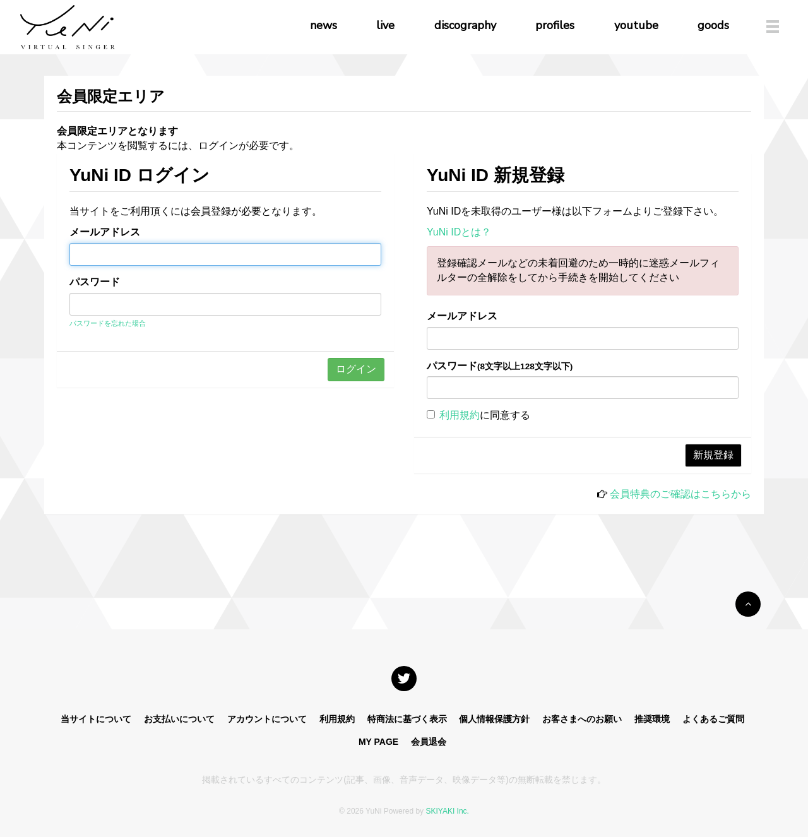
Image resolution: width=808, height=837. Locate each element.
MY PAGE (378, 742)
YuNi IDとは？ (459, 232)
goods (713, 25)
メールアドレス (104, 232)
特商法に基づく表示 (407, 719)
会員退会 (428, 742)
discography (465, 25)
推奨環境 (652, 719)
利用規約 (459, 415)
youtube (636, 25)
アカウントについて (267, 719)
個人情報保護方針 (494, 719)
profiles (554, 25)
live (385, 25)
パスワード (94, 281)
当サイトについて (96, 719)
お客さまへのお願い (582, 719)
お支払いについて (179, 719)
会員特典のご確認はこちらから (680, 494)
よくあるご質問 (713, 719)
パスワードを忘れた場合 (107, 323)
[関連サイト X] (404, 678)
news (323, 25)
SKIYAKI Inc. (446, 811)
